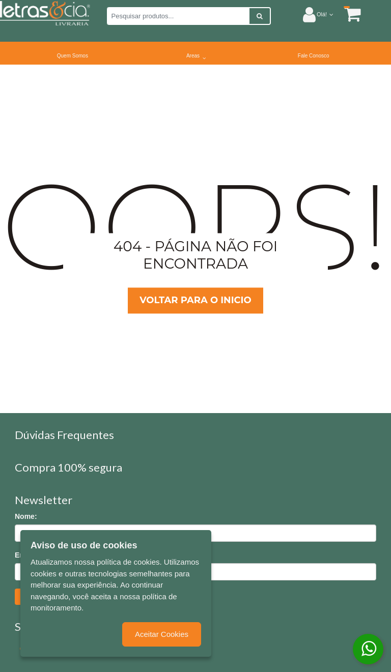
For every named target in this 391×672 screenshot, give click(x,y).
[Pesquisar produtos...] (178, 16)
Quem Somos (72, 56)
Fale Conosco (313, 56)
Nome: (26, 516)
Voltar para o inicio (195, 300)
